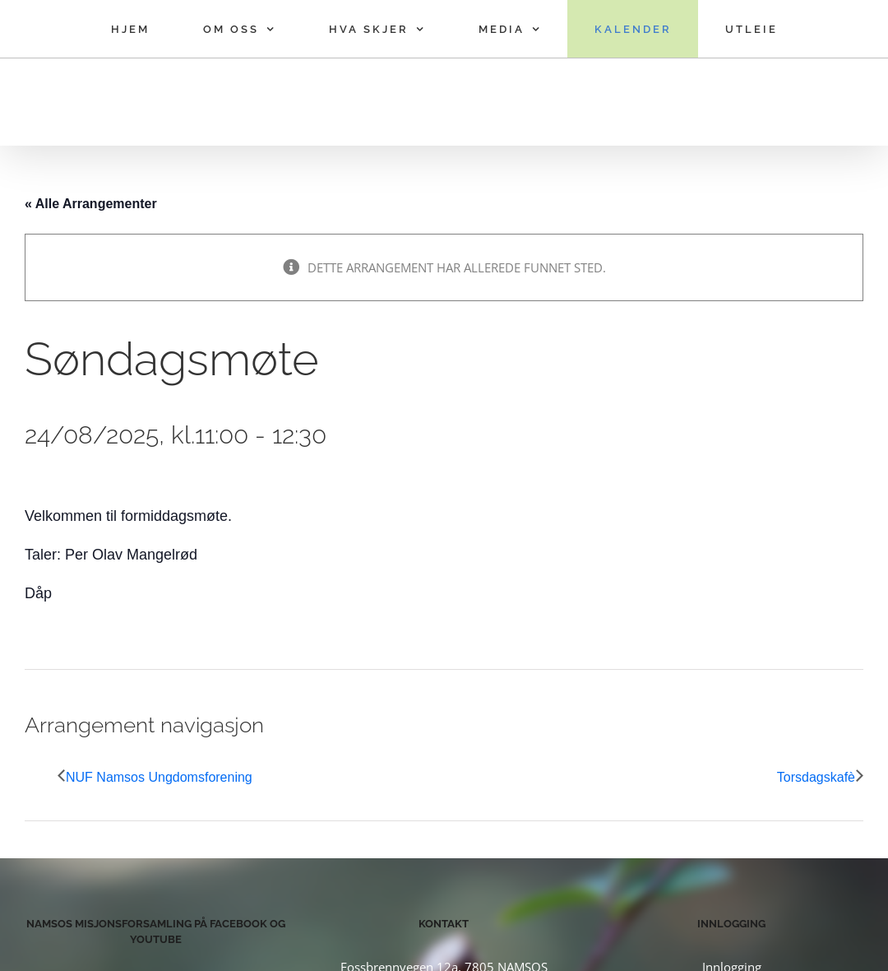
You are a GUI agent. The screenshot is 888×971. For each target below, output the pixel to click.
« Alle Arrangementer (91, 204)
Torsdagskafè (816, 777)
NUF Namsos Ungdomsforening (159, 777)
